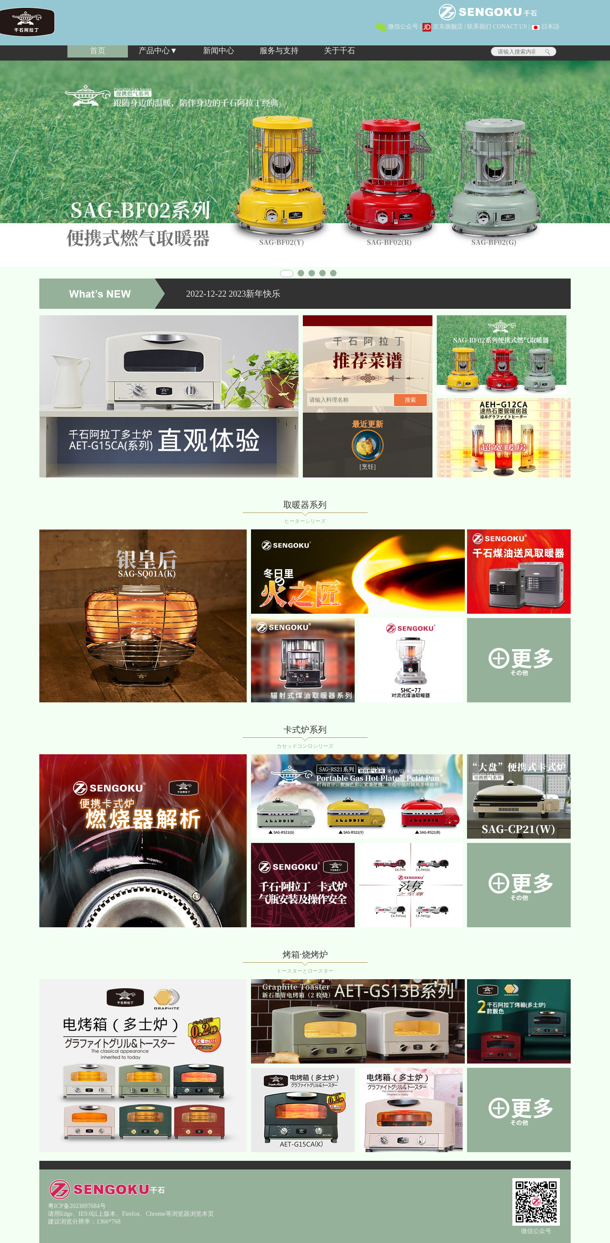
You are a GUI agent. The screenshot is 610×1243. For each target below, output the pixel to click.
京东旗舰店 (443, 26)
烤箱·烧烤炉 (305, 954)
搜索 (410, 400)
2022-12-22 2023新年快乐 (233, 293)
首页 (97, 50)
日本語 (545, 26)
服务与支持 (279, 50)
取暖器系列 (305, 504)
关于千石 (339, 50)
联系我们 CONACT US (497, 26)
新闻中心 (218, 50)
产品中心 (154, 50)
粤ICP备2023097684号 (77, 1206)
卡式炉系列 (305, 729)
